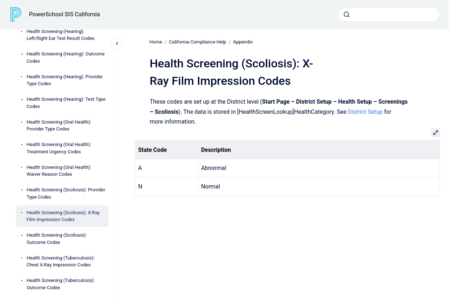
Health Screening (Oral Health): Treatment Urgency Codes (58, 148)
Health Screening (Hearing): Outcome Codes (65, 57)
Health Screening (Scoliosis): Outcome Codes (56, 238)
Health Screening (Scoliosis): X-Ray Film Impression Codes (63, 216)
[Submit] (346, 14)
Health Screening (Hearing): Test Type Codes (66, 102)
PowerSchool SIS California (64, 14)
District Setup (365, 111)
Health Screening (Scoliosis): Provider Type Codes (65, 193)
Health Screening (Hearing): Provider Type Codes (64, 80)
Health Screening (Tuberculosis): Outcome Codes (60, 284)
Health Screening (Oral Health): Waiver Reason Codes (58, 171)
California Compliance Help (197, 42)
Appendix (243, 42)
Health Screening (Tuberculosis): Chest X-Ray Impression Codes (60, 261)
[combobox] (389, 14)
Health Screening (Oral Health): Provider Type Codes (58, 125)
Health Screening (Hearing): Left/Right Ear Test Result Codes (60, 35)
